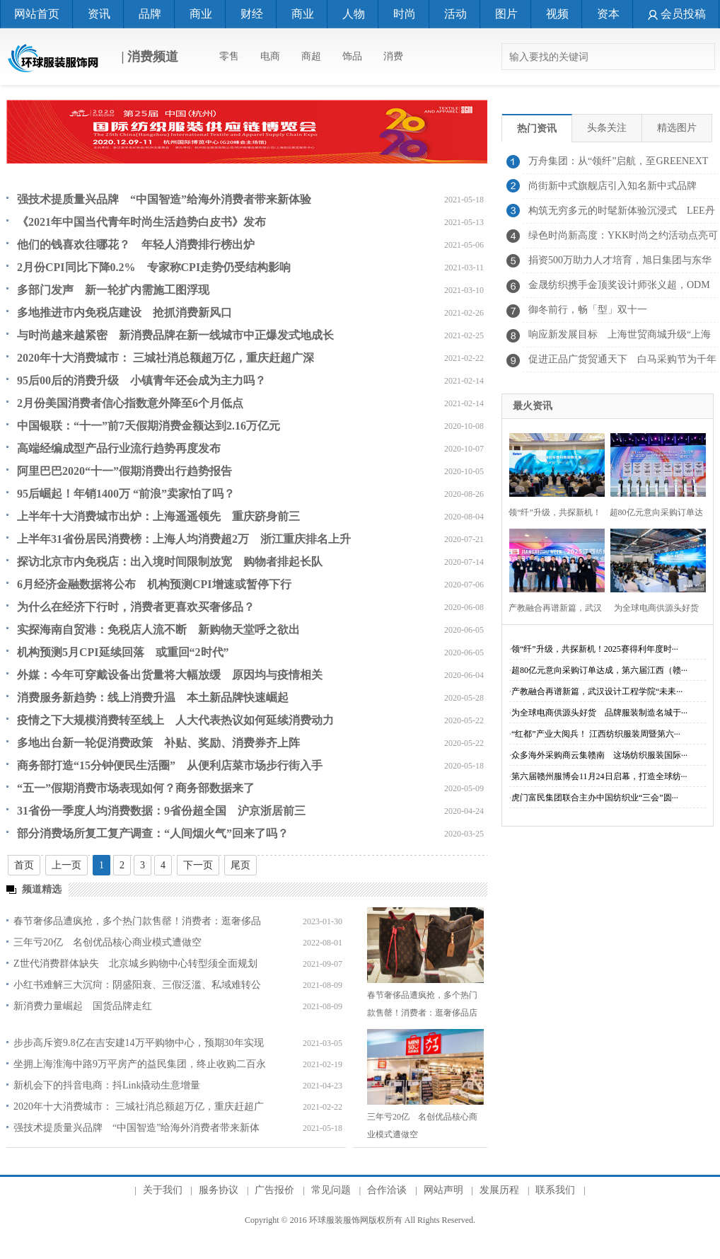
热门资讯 (537, 128)
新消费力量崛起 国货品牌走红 (82, 1006)
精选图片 (677, 127)
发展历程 (499, 1190)
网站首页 (36, 14)
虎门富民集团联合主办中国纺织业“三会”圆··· (594, 798)
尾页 (240, 865)
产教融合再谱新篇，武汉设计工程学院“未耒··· (597, 691)
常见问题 (331, 1190)
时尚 (404, 14)
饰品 (352, 56)
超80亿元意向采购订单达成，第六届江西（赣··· (599, 670)
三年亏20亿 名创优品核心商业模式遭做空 (107, 942)
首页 (24, 865)
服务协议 (218, 1190)
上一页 (66, 865)
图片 (506, 14)
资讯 (99, 14)
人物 (353, 14)
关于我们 (162, 1190)
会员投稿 (677, 14)
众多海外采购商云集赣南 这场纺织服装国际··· (599, 755)
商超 (311, 56)
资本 (608, 14)
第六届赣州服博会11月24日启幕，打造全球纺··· (599, 776)
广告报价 (274, 1190)
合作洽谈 (387, 1190)
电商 (270, 56)
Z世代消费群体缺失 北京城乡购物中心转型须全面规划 (135, 963)
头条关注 (607, 127)
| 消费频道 (92, 58)
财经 (251, 14)
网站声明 (443, 1190)
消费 (393, 56)
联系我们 (555, 1190)
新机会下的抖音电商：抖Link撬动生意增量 (106, 1085)
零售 (229, 56)
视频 (557, 14)
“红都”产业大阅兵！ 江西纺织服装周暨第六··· (595, 734)
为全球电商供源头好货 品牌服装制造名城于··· (599, 713)
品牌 (150, 14)
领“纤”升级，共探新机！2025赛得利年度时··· (594, 649)
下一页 (198, 865)
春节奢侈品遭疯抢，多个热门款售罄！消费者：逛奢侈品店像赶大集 (422, 1012)
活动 (455, 14)
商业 (201, 14)
